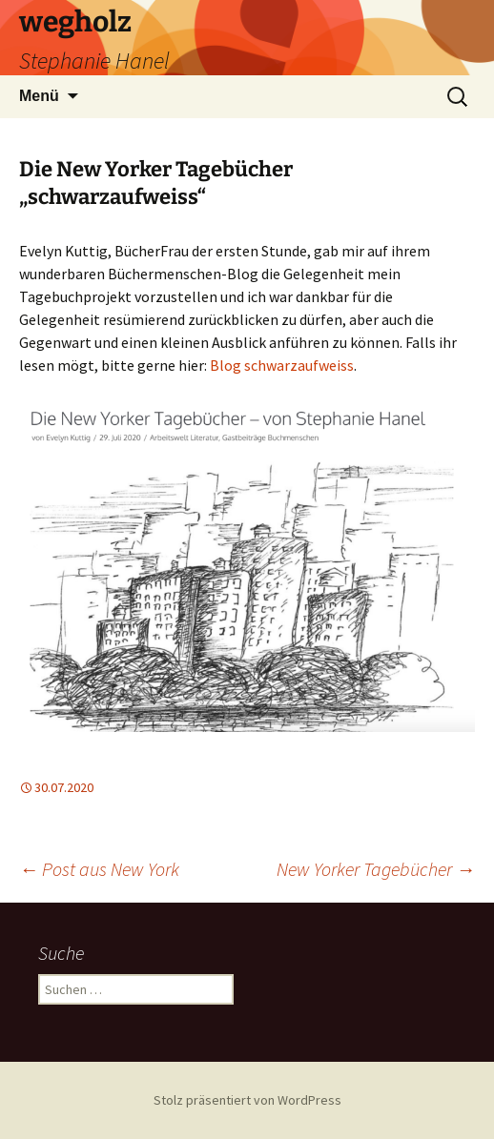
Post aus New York (99, 869)
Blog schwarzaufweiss (282, 365)
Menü (39, 96)
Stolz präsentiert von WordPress (247, 1099)
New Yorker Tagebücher (376, 869)
